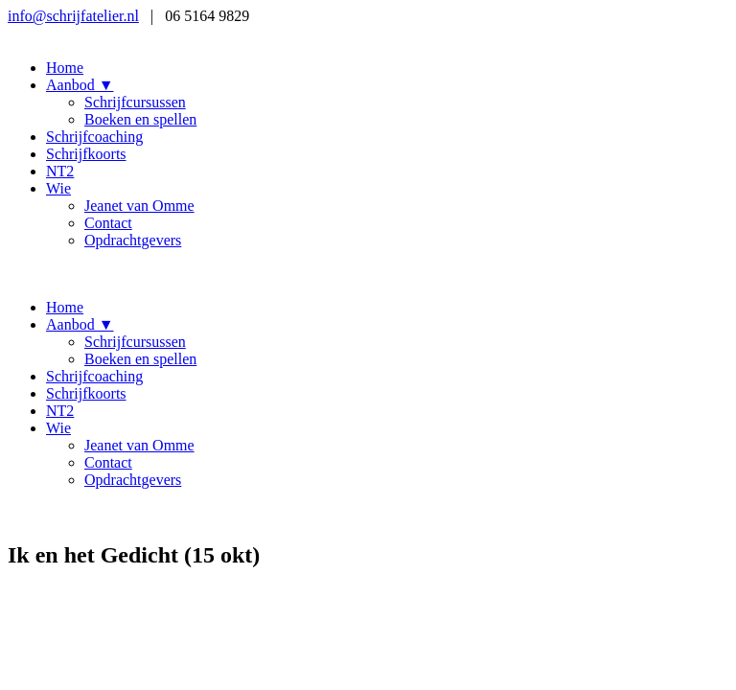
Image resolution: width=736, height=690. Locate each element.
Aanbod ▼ (80, 85)
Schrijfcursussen (135, 102)
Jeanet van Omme (139, 205)
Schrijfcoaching (94, 136)
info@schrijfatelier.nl (73, 16)
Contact (108, 223)
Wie (58, 188)
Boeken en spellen (140, 119)
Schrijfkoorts (86, 154)
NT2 (60, 171)
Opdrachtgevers (132, 240)
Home (64, 67)
